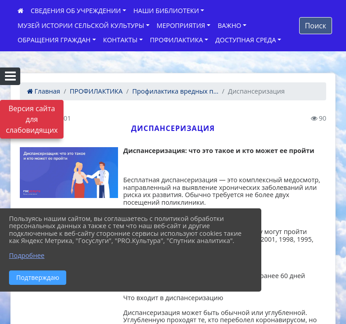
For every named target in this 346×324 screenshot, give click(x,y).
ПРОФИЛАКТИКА (176, 40)
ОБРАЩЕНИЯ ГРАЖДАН (54, 40)
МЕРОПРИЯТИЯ (181, 25)
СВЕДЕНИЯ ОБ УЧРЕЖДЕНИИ (76, 10)
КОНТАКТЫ (120, 40)
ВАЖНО (229, 25)
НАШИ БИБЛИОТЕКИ (166, 10)
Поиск (315, 26)
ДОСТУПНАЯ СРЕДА (245, 40)
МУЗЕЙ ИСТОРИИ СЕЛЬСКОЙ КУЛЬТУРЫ (81, 25)
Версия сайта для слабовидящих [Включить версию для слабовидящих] (32, 119)
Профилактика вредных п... (175, 91)
